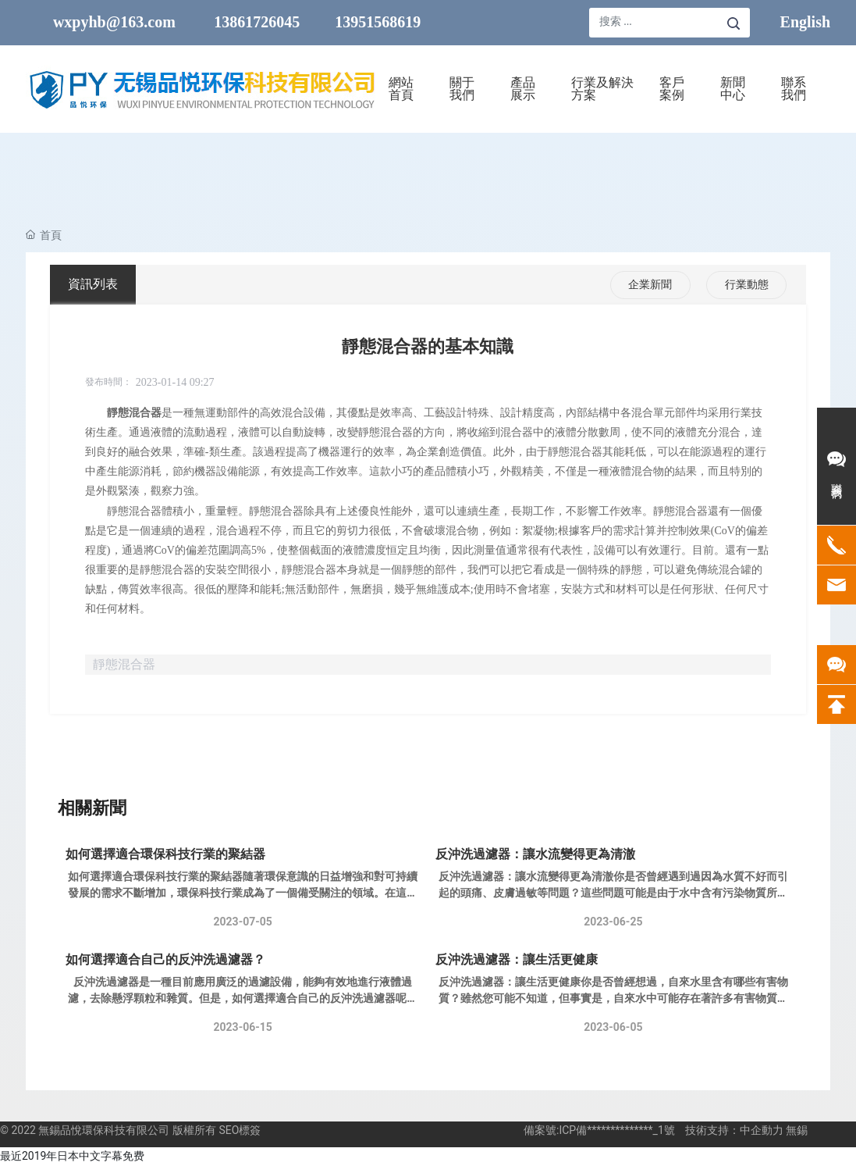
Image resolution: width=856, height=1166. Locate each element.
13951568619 (378, 21)
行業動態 (747, 285)
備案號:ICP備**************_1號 (599, 1130)
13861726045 (257, 21)
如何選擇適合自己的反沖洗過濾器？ (165, 959)
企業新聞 (650, 285)
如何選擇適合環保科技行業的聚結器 (165, 854)
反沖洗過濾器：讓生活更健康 (516, 959)
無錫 (797, 1130)
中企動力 (761, 1130)
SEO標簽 (239, 1130)
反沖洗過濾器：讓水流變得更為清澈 (535, 854)
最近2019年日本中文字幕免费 (72, 1156)
